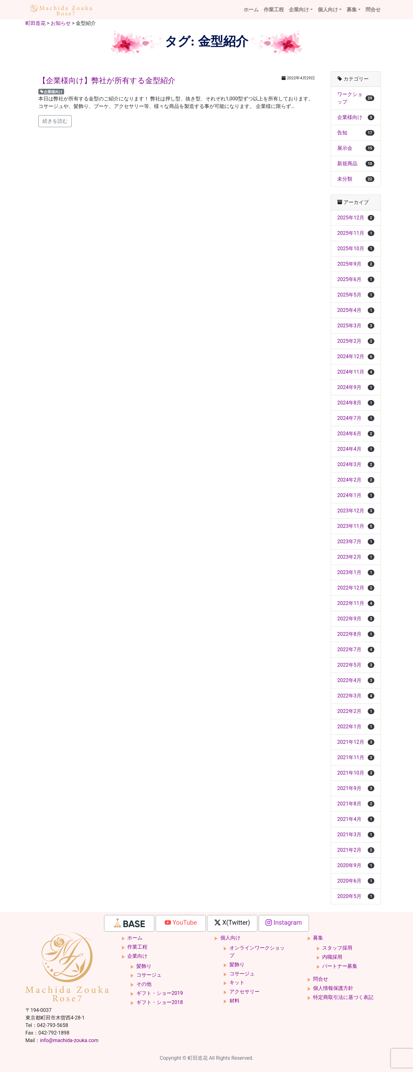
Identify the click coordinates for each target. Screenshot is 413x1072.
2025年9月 (355, 264)
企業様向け (51, 91)
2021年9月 (355, 788)
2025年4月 (355, 310)
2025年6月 (355, 279)
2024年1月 (355, 495)
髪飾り (143, 966)
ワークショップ (355, 98)
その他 (143, 984)
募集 (352, 10)
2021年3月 (355, 835)
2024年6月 (355, 434)
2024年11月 (355, 372)
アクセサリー (244, 992)
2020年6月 (355, 881)
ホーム (251, 10)
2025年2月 (355, 341)
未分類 (355, 179)
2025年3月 (355, 326)
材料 (234, 1001)
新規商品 (355, 163)
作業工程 (274, 10)
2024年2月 (355, 480)
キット (237, 982)
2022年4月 (355, 680)
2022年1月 (355, 727)
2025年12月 (355, 218)
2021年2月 (355, 850)
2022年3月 (355, 696)
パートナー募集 (339, 966)
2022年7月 (355, 649)
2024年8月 (355, 403)
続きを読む (55, 121)
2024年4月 (355, 449)
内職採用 (332, 957)
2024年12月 (355, 356)
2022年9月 (355, 619)
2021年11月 (355, 757)
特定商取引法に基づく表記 (343, 997)
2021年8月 (355, 804)
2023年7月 (355, 541)
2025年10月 (355, 248)
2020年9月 (355, 865)
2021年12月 (355, 742)
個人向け (328, 10)
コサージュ (149, 975)
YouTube (181, 922)
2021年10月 (355, 773)
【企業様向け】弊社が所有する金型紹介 (106, 80)
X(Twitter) (232, 922)
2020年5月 (355, 896)
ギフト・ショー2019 (159, 993)
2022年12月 (355, 588)
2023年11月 (355, 526)
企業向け (299, 10)
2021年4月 (355, 819)
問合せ (373, 10)
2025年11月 (355, 233)
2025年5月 (355, 295)
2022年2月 (355, 711)
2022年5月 (355, 665)
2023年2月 (355, 557)
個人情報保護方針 (333, 988)
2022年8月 (355, 634)
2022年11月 (355, 603)
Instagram (284, 922)
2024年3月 (355, 464)
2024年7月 (355, 418)
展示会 (355, 148)
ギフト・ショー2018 (159, 1002)
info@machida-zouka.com (69, 1040)
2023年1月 (355, 572)
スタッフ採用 (337, 948)
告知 (355, 133)
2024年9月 (355, 387)
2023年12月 (355, 511)
